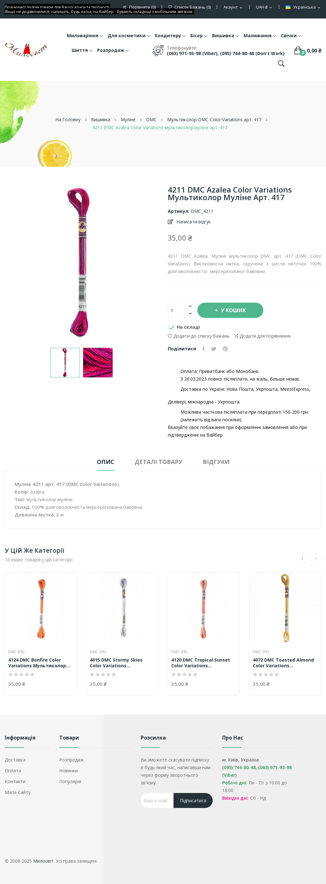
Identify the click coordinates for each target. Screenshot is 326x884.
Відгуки (216, 462)
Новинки (68, 771)
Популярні (70, 781)
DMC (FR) (16, 652)
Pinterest (225, 349)
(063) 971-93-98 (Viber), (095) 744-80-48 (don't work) (226, 53)
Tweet (214, 349)
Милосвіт (43, 861)
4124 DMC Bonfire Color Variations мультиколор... (39, 663)
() (189, 7)
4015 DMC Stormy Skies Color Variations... (116, 663)
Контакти (15, 781)
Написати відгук (193, 222)
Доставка (15, 760)
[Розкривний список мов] (303, 7)
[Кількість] (177, 310)
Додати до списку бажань (199, 336)
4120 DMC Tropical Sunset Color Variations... (200, 663)
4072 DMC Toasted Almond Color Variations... (283, 663)
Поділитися (203, 349)
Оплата (13, 771)
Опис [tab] (105, 462)
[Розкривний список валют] (264, 7)
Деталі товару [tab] (158, 462)
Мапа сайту (18, 792)
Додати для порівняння (262, 336)
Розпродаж (71, 760)
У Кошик (233, 310)
